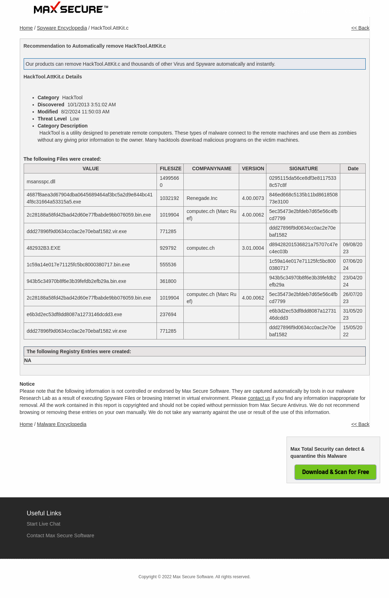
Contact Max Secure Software (60, 535)
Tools (327, 11)
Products (229, 11)
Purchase (263, 11)
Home (199, 11)
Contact (354, 11)
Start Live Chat (43, 524)
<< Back (360, 28)
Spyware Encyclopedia (62, 28)
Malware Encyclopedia (62, 424)
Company (298, 11)
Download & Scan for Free (335, 471)
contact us (259, 398)
